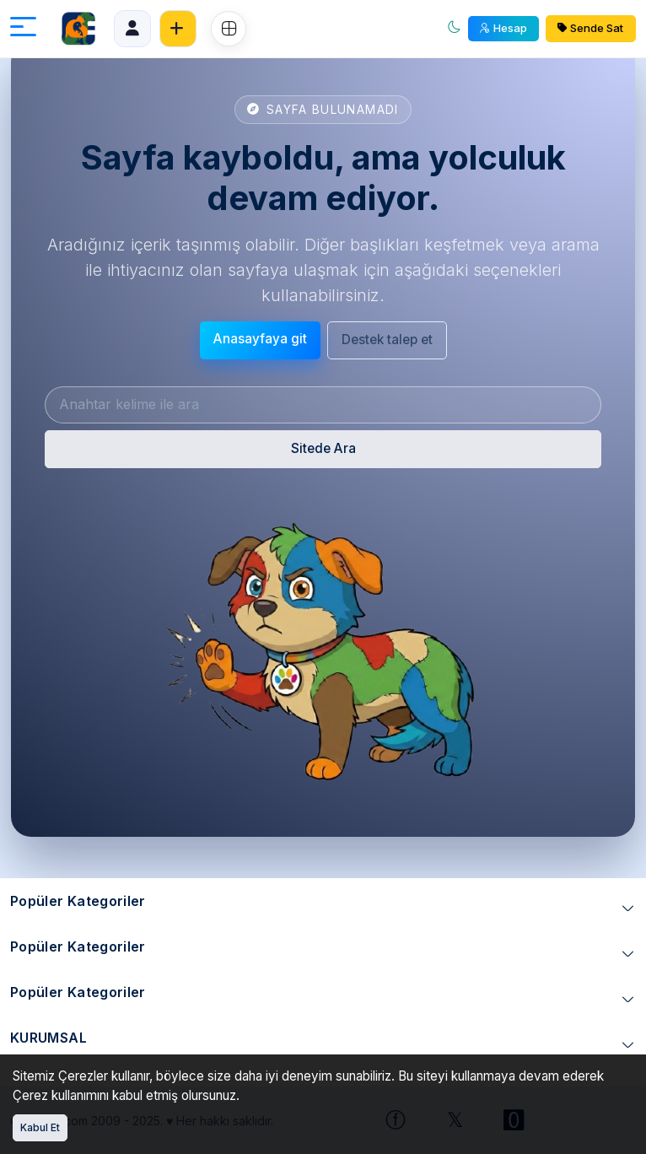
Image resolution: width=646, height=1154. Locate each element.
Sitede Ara (323, 448)
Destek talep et (387, 340)
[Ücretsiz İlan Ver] (177, 28)
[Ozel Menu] (228, 28)
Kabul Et (40, 1127)
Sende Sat (590, 28)
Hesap (503, 28)
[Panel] (132, 28)
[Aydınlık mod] (454, 29)
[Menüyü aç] (23, 29)
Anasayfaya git (260, 339)
